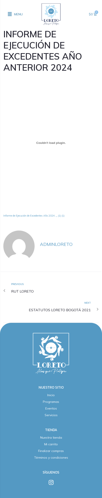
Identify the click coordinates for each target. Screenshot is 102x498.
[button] (15, 14)
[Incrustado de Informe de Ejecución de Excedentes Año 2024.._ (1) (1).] (51, 143)
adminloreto (56, 244)
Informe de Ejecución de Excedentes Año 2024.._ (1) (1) (34, 215)
